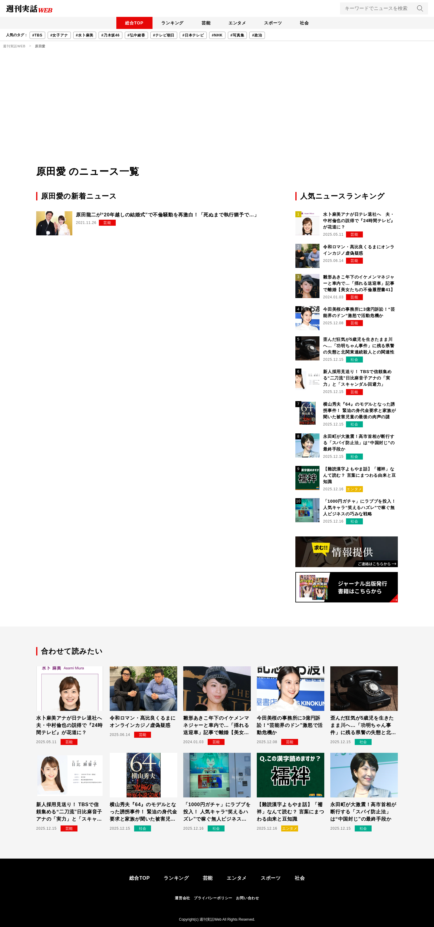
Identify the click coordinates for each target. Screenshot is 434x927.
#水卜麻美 (85, 35)
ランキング (170, 22)
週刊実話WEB (14, 46)
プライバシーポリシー (213, 898)
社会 (307, 22)
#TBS (37, 35)
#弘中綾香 (136, 35)
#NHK (217, 35)
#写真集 (237, 35)
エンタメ (238, 22)
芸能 (205, 22)
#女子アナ (59, 35)
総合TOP (131, 22)
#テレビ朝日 (164, 35)
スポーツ (275, 22)
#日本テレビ (193, 35)
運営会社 (182, 898)
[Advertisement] (217, 119)
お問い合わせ (247, 898)
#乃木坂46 (110, 35)
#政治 (257, 35)
